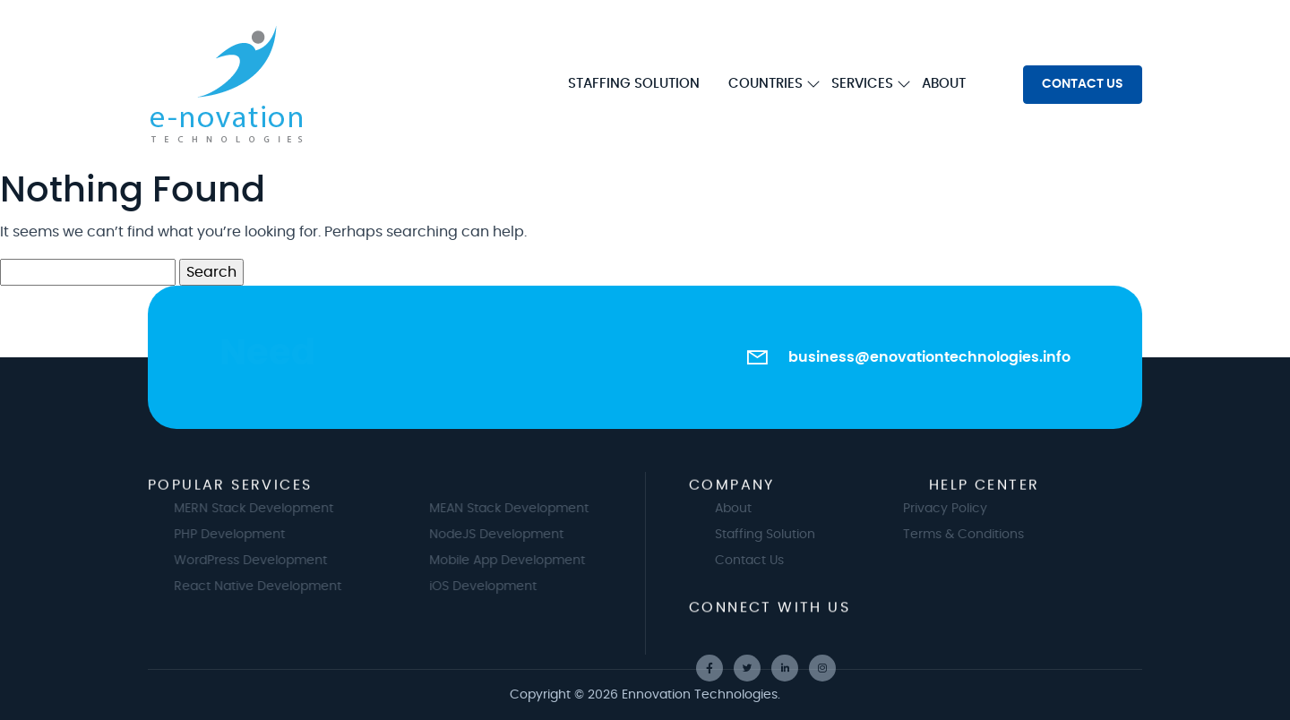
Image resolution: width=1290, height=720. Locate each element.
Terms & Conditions (945, 534)
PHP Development (247, 534)
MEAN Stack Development (526, 508)
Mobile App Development (525, 560)
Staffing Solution (783, 534)
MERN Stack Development (271, 508)
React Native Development (275, 586)
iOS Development (501, 586)
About (751, 508)
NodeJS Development (514, 534)
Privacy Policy (927, 508)
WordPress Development (268, 560)
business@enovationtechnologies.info (929, 357)
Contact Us (767, 560)
